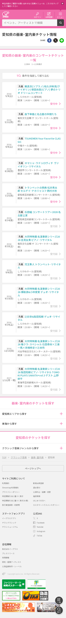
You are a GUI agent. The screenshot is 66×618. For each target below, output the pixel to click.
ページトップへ (33, 468)
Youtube (40, 527)
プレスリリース (8, 553)
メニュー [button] (60, 17)
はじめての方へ (39, 500)
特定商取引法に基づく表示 (12, 496)
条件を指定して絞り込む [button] (35, 75)
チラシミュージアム (10, 527)
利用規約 (5, 483)
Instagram (41, 531)
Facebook (41, 522)
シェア (49, 40)
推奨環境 (36, 496)
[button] (61, 414)
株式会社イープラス (10, 549)
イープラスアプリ (9, 518)
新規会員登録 (38, 483)
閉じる (62, 3)
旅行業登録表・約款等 (11, 505)
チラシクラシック (9, 522)
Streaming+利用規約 (10, 487)
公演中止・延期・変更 (42, 492)
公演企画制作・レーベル (11, 566)
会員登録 (48, 17)
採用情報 (5, 557)
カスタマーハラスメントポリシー (46, 505)
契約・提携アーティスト (11, 562)
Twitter (55, 40)
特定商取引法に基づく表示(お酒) (15, 500)
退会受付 (36, 487)
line (61, 40)
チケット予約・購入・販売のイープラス (5, 14)
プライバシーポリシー (11, 492)
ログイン (37, 17)
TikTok (39, 535)
